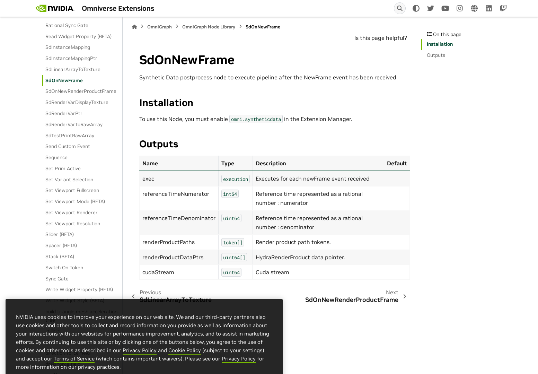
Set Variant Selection (69, 179)
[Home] (134, 27)
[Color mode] (416, 8)
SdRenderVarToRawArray (74, 124)
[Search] (400, 8)
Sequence (56, 157)
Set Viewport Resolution (72, 223)
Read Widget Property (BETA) (78, 36)
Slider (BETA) (59, 234)
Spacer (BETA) (61, 245)
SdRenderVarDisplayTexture (76, 102)
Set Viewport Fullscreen (72, 190)
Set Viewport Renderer (71, 212)
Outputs (436, 55)
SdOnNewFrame (64, 80)
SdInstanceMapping (67, 47)
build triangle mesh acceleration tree (81, 315)
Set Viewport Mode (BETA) (75, 201)
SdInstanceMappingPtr (71, 58)
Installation (440, 44)
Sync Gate (57, 279)
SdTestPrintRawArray (69, 135)
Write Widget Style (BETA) (74, 300)
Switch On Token (64, 267)
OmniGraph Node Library (208, 27)
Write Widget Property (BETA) (79, 289)
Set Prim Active (63, 168)
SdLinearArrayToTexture (72, 69)
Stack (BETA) (59, 256)
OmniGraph (159, 27)
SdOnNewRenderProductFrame (80, 91)
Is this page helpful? (380, 37)
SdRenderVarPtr (63, 113)
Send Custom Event (67, 146)
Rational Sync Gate (66, 25)
